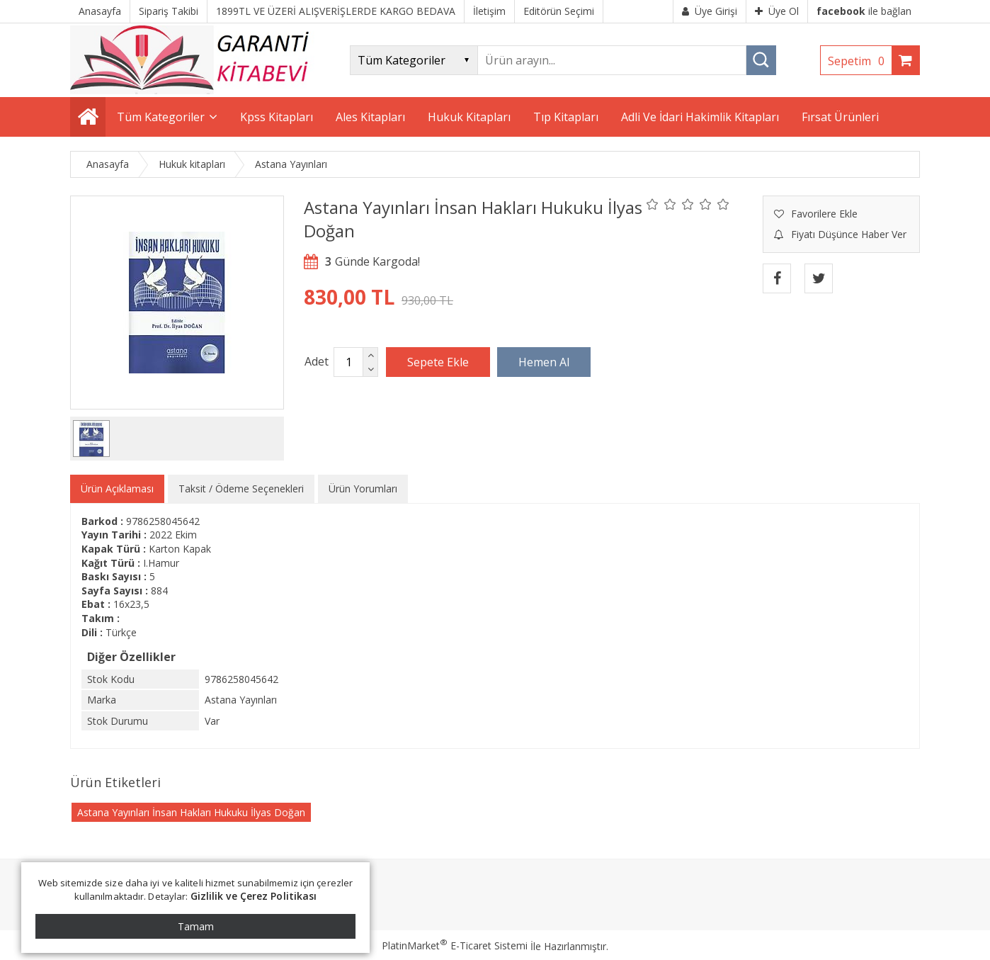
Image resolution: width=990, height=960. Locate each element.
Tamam (196, 926)
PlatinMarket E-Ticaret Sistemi (455, 945)
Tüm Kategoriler (161, 117)
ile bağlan (864, 11)
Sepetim (860, 61)
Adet (317, 361)
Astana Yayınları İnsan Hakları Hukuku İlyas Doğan (191, 812)
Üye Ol (777, 11)
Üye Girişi (709, 11)
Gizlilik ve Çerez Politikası (253, 896)
